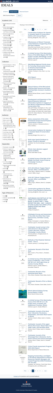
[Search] (9, 15)
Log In (50, 1)
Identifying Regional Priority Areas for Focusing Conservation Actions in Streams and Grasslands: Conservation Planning (39, 66)
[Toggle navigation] (51, 5)
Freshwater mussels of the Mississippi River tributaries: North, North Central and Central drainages (40, 336)
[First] (25, 29)
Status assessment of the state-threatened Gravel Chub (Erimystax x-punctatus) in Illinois (39, 120)
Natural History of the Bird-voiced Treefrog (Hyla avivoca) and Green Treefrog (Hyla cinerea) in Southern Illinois (39, 89)
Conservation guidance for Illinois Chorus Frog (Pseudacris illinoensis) (39, 189)
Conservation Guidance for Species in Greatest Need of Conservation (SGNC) (39, 131)
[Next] (42, 29)
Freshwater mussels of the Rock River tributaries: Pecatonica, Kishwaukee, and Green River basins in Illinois (40, 313)
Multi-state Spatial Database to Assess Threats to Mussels (38, 140)
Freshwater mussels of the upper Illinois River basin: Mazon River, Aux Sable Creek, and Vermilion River (40, 325)
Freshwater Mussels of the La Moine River (40, 282)
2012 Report (32, 77)
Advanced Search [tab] (24, 11)
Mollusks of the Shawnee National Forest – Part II (39, 241)
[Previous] (28, 29)
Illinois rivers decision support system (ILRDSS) (38, 150)
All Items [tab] (5, 11)
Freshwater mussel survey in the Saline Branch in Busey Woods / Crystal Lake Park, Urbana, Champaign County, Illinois (38, 229)
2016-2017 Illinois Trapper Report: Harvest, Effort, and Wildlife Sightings (39, 179)
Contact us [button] (16, 376)
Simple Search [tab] (13, 11)
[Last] (45, 29)
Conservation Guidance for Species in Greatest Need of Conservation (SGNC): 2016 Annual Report (39, 34)
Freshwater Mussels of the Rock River (38, 250)
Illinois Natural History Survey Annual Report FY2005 (38, 291)
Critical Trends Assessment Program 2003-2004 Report (40, 347)
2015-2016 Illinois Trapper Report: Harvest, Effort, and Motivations (39, 169)
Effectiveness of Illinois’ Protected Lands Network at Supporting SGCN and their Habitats (39, 43)
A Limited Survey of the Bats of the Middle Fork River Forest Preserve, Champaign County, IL (39, 160)
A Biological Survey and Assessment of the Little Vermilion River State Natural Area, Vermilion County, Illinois (39, 216)
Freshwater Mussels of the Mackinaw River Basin (36, 272)
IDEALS (7, 5)
